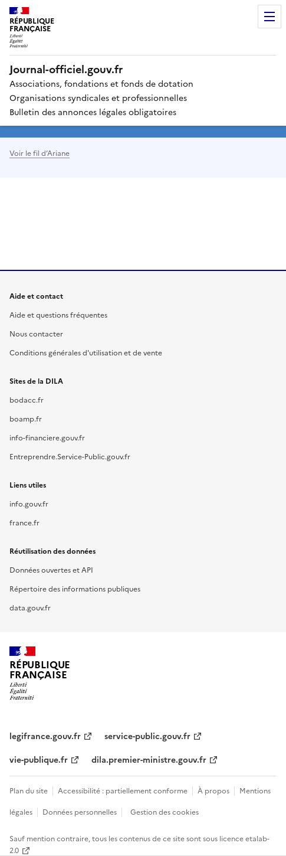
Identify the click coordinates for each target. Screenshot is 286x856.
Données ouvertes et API (51, 569)
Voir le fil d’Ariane (39, 153)
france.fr (24, 522)
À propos (213, 790)
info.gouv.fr (28, 503)
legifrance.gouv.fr (45, 735)
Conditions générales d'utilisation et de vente (85, 352)
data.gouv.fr (30, 607)
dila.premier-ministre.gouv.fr (148, 759)
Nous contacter (36, 333)
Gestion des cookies (164, 811)
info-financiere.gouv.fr (47, 437)
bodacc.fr (26, 399)
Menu (269, 16)
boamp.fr (25, 418)
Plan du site (28, 790)
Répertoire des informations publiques (74, 588)
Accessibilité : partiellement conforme (123, 790)
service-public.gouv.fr (147, 735)
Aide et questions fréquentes (58, 314)
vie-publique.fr (38, 759)
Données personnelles (79, 811)
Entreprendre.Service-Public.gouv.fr (69, 456)
